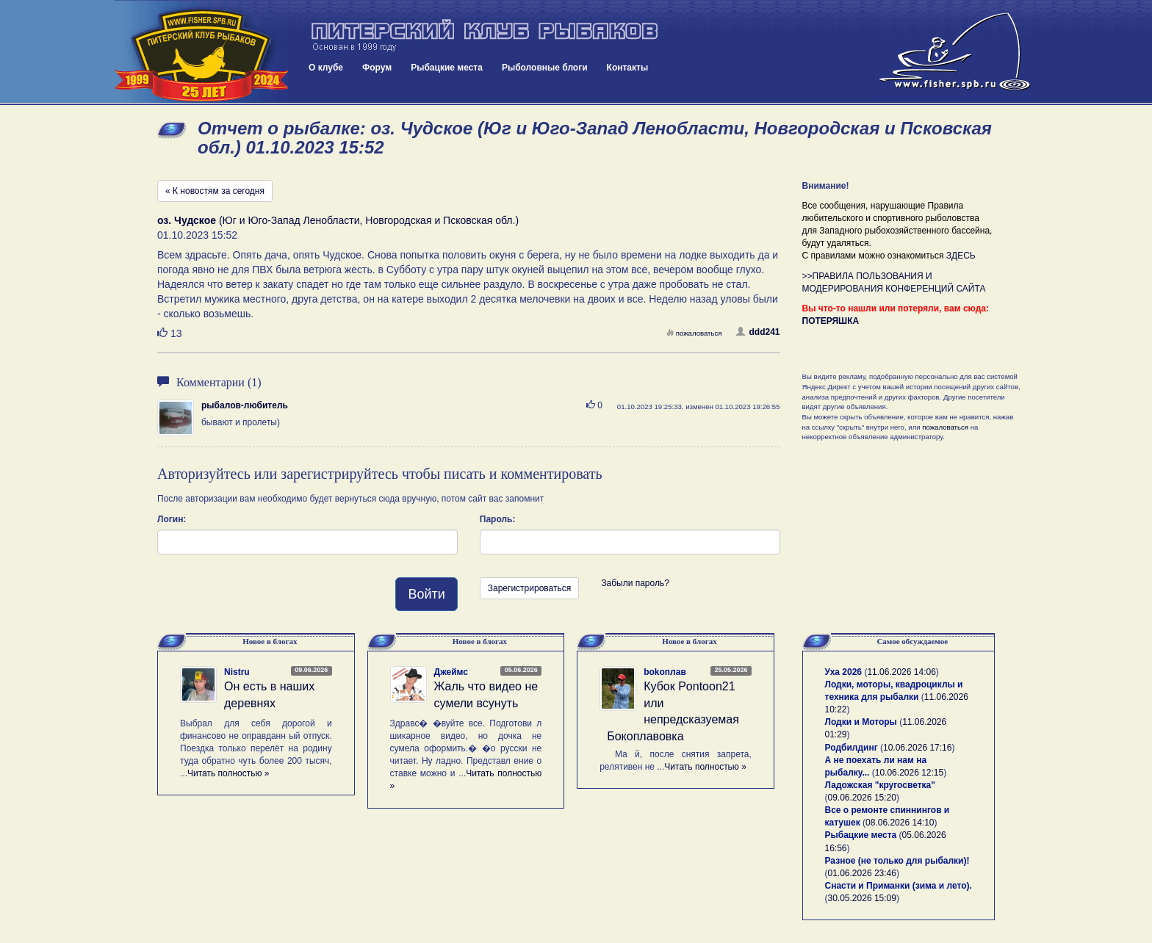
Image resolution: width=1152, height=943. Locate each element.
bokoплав (665, 672)
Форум (377, 67)
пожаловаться (694, 333)
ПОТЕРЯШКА (831, 321)
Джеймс (451, 672)
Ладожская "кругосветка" (880, 785)
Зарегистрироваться (529, 588)
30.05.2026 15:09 (862, 898)
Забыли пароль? (635, 583)
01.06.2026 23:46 (862, 873)
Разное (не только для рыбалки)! (897, 861)
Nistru (237, 672)
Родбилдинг (851, 748)
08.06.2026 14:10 (899, 822)
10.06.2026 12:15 (909, 772)
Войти (426, 594)
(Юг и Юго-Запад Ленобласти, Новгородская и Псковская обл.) (338, 220)
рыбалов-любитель (244, 405)
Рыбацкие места (447, 67)
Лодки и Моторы (861, 722)
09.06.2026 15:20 (862, 797)
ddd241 (758, 332)
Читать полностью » (228, 773)
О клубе (326, 67)
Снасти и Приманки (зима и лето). (898, 886)
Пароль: (498, 519)
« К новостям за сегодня (214, 191)
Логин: (171, 519)
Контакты (628, 67)
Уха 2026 (844, 672)
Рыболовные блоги (545, 67)
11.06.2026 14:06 (901, 672)
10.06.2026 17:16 (917, 748)
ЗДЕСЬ (961, 255)
